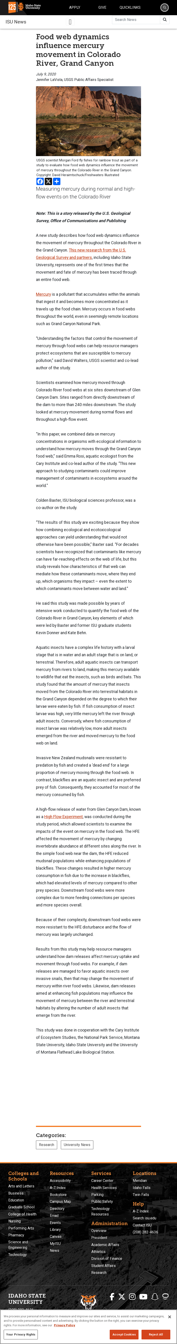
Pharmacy (16, 1235)
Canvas (56, 1236)
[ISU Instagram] (132, 1296)
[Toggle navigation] (70, 22)
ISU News (16, 22)
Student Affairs (103, 1266)
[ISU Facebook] (112, 1296)
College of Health (22, 1214)
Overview (98, 1231)
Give (102, 7)
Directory (57, 1208)
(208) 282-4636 (145, 1232)
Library (55, 1229)
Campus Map (60, 1201)
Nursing (14, 1221)
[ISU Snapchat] (155, 1296)
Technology (17, 1254)
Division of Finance (106, 1258)
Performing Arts (21, 1228)
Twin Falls (141, 1194)
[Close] (170, 1317)
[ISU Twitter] (121, 1296)
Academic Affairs (105, 1245)
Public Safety (102, 1201)
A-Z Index (58, 1188)
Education (16, 1200)
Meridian (140, 1180)
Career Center (102, 1180)
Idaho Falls (141, 1188)
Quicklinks (130, 7)
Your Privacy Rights (20, 1334)
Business (16, 1193)
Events (55, 1223)
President (99, 1237)
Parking (97, 1194)
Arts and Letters (21, 1186)
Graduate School (21, 1207)
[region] (88, 1327)
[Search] (164, 8)
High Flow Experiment (63, 816)
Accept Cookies (124, 1334)
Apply (74, 7)
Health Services (104, 1188)
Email (54, 1215)
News (54, 1250)
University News (77, 1145)
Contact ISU (142, 1225)
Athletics (98, 1251)
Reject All (156, 1334)
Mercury (43, 294)
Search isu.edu (144, 1218)
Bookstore (58, 1194)
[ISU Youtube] (143, 1296)
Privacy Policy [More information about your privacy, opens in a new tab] (64, 1325)
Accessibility (60, 1180)
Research (46, 1145)
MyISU (55, 1243)
